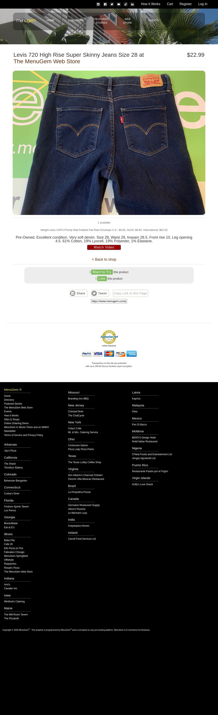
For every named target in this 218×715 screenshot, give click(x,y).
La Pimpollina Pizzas (79, 492)
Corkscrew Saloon (78, 445)
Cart (170, 4)
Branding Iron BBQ (78, 398)
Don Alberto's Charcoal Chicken (85, 475)
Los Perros (10, 510)
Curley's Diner (11, 493)
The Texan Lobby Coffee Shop (84, 462)
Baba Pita (9, 540)
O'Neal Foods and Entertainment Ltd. (152, 454)
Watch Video (104, 247)
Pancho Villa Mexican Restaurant (86, 479)
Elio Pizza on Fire (13, 548)
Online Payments (109, 346)
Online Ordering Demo (16, 423)
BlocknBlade (11, 523)
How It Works (150, 4)
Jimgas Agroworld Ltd (143, 458)
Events (153, 20)
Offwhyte (9, 560)
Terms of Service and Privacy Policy (23, 435)
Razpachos (10, 564)
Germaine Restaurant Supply (84, 505)
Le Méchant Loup (77, 513)
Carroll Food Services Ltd (82, 539)
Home (50, 20)
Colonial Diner (75, 411)
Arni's (7, 584)
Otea (134, 411)
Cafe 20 (8, 544)
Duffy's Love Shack (142, 484)
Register (186, 4)
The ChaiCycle (76, 415)
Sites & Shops (11, 419)
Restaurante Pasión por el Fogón (150, 471)
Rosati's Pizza (11, 568)
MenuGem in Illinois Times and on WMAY (26, 427)
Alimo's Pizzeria (76, 509)
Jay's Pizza (10, 450)
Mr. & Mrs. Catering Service (83, 432)
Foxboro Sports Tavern (16, 506)
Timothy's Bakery (13, 467)
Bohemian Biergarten (15, 480)
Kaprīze (136, 398)
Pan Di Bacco (139, 424)
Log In (202, 4)
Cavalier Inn (10, 588)
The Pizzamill (11, 618)
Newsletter (10, 431)
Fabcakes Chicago (14, 552)
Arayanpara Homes (78, 526)
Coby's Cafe (74, 428)
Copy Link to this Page (130, 293)
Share (81, 293)
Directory (75, 20)
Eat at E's (9, 527)
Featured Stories (13, 404)
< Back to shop (104, 259)
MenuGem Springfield (16, 556)
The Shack (10, 464)
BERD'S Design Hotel (144, 437)
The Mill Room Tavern (16, 614)
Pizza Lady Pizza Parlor (81, 449)
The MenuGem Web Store (46, 61)
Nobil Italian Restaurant (145, 441)
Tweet (102, 293)
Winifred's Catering (14, 601)
